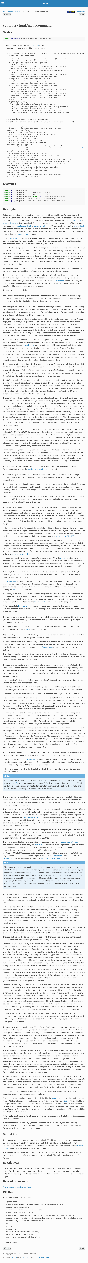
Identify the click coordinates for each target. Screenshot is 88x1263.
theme (25, 1257)
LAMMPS (45, 3)
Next (82, 14)
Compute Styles (13, 12)
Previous (7, 14)
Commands (80, 12)
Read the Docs (44, 1257)
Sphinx (14, 1257)
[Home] (4, 12)
